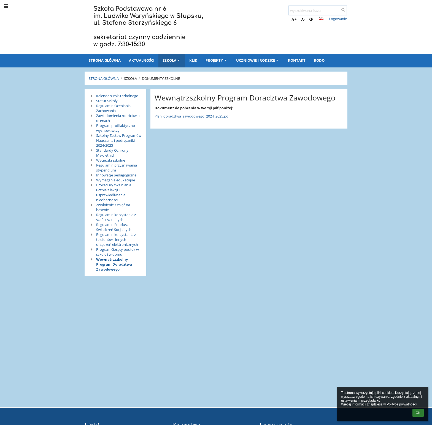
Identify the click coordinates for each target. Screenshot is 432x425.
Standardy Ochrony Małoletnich (112, 153)
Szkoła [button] (172, 60)
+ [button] (293, 19)
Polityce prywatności (402, 404)
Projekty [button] (217, 60)
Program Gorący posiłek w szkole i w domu (117, 252)
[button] (321, 18)
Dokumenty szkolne (161, 78)
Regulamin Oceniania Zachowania (113, 108)
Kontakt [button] (297, 60)
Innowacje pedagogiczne (116, 175)
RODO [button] (319, 60)
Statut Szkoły (107, 100)
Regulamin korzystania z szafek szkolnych (116, 217)
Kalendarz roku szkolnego (117, 95)
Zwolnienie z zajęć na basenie (113, 207)
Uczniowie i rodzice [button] (258, 60)
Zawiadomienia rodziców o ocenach (118, 118)
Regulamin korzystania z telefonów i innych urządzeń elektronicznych (117, 239)
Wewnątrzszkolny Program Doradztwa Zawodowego (114, 264)
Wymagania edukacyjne (115, 180)
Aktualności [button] (141, 60)
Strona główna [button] (105, 60)
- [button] (303, 19)
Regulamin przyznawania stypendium (116, 168)
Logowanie (338, 18)
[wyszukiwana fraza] (317, 10)
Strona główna (104, 78)
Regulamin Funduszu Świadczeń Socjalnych (113, 227)
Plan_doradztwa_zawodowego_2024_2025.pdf (192, 116)
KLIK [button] (193, 60)
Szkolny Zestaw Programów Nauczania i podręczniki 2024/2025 (118, 140)
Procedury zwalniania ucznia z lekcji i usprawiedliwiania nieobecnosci (113, 192)
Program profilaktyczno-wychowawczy (116, 128)
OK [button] (418, 413)
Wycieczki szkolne (110, 160)
